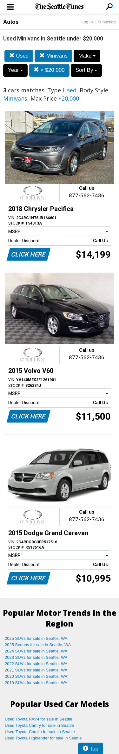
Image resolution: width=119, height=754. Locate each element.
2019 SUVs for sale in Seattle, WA (36, 682)
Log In (87, 22)
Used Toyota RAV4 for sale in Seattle (38, 719)
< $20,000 (49, 70)
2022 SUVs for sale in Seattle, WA (36, 663)
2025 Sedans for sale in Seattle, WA (38, 644)
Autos (10, 22)
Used (19, 56)
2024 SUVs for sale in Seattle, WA (36, 651)
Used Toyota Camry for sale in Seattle (39, 725)
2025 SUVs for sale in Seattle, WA (36, 638)
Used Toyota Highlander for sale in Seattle (43, 738)
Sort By (86, 70)
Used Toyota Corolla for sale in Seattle (40, 731)
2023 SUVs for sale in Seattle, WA (36, 657)
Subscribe (106, 22)
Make (87, 56)
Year (15, 70)
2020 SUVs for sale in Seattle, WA (36, 676)
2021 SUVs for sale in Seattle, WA (36, 670)
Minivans (53, 56)
